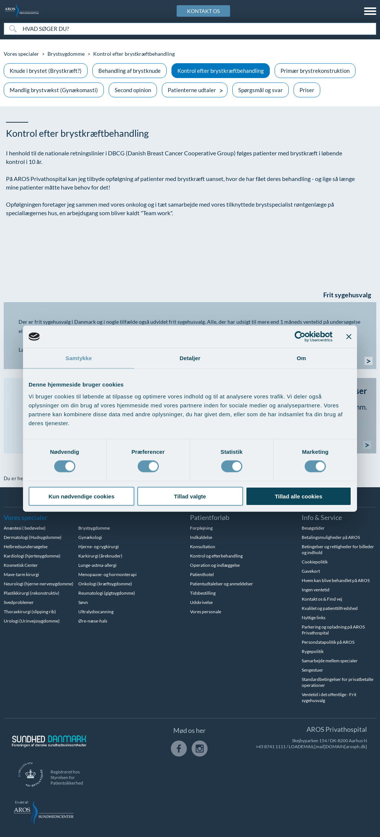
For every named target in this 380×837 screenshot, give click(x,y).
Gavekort (311, 571)
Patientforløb (209, 517)
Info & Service (322, 517)
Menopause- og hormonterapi (107, 574)
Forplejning (201, 528)
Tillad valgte (190, 496)
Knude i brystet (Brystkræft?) (46, 70)
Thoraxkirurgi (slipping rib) (30, 611)
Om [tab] (301, 358)
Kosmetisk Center (21, 565)
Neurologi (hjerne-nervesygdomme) (38, 583)
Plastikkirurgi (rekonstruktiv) (31, 593)
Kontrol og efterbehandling (216, 556)
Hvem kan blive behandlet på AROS (336, 580)
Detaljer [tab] (190, 358)
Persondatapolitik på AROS (328, 642)
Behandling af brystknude (129, 70)
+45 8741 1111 (271, 746)
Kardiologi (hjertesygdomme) (32, 556)
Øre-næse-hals (92, 621)
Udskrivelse (201, 602)
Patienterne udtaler (192, 90)
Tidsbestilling (203, 593)
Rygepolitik (313, 651)
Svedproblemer (19, 602)
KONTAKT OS (203, 11)
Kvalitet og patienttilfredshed (330, 608)
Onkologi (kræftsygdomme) (105, 583)
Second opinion (133, 90)
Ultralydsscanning (96, 611)
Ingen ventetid (316, 589)
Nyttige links (313, 617)
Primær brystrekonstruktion (315, 70)
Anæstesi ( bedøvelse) (25, 528)
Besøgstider (313, 528)
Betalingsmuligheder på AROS (331, 537)
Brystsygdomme (66, 54)
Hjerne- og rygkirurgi (98, 546)
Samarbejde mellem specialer (330, 660)
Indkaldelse (201, 537)
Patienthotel (202, 574)
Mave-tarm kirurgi (21, 574)
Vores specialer (21, 54)
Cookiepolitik (315, 562)
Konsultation (202, 546)
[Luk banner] (348, 336)
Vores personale (205, 611)
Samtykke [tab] (79, 358)
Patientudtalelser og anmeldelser (221, 583)
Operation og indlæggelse (215, 565)
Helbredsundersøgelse (26, 546)
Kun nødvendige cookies (82, 496)
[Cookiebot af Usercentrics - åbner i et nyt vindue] (300, 336)
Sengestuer (312, 670)
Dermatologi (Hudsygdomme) (33, 537)
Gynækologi (90, 537)
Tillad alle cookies (298, 496)
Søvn (83, 602)
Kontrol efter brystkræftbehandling (220, 70)
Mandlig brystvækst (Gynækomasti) (54, 90)
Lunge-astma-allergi (97, 565)
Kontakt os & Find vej (322, 599)
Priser (306, 90)
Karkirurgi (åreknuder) (100, 556)
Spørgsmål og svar (260, 90)
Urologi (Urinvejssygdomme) (32, 621)
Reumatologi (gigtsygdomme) (106, 593)
